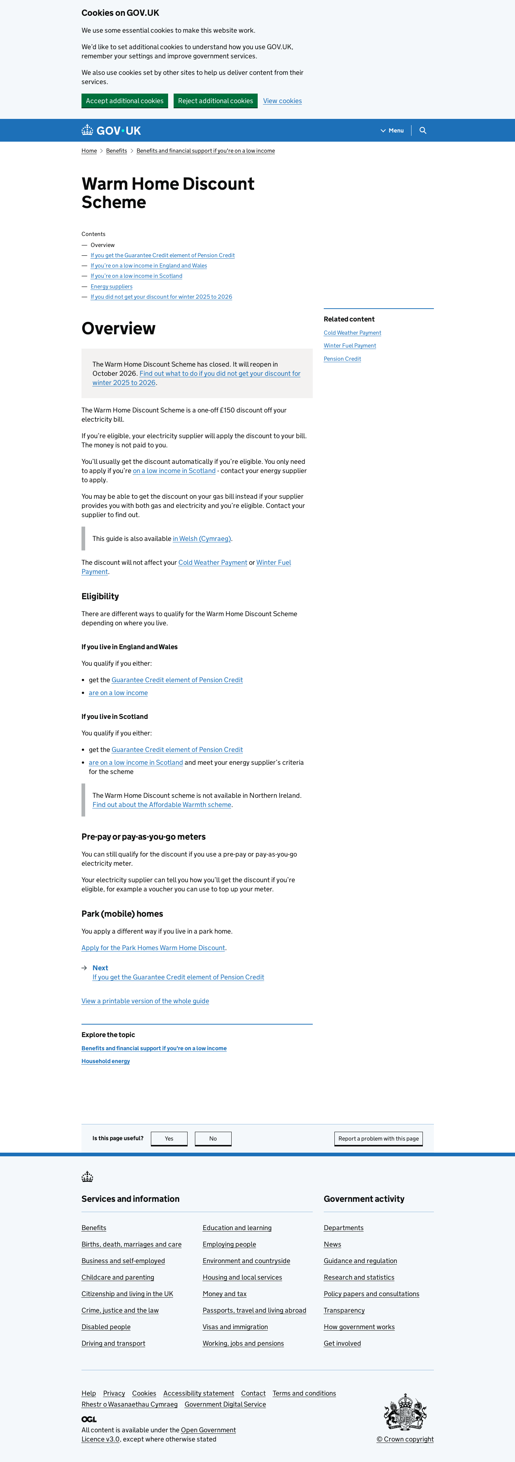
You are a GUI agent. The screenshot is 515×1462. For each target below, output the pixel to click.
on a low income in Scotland (174, 470)
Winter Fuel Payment (350, 345)
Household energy (105, 1061)
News (332, 1244)
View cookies (282, 100)
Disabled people (106, 1327)
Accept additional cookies (125, 101)
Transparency (344, 1310)
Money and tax (225, 1294)
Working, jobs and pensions (243, 1343)
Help (88, 1393)
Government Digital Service (225, 1404)
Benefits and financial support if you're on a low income (206, 150)
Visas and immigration (235, 1327)
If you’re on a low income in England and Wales (149, 265)
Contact (253, 1393)
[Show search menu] (422, 130)
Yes (176, 1138)
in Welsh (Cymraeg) (202, 538)
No (220, 1138)
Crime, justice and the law (120, 1310)
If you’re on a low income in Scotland (136, 275)
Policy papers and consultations (372, 1294)
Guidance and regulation (360, 1260)
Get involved (342, 1343)
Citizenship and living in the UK (127, 1294)
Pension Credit (342, 358)
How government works (359, 1327)
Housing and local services (242, 1277)
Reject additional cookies (215, 101)
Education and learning (237, 1227)
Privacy (114, 1393)
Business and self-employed (123, 1260)
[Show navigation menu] (392, 130)
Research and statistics (359, 1277)
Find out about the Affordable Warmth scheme (162, 804)
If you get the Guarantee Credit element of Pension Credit (163, 255)
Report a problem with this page (378, 1138)
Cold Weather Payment (212, 562)
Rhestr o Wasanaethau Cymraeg (129, 1404)
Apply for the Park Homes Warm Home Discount (153, 947)
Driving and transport (113, 1343)
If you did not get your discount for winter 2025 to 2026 (161, 296)
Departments (344, 1227)
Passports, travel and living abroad (255, 1310)
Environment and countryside (246, 1260)
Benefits (116, 150)
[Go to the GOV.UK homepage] (111, 130)
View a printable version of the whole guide (145, 1001)
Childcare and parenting (117, 1277)
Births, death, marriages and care (131, 1244)
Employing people (229, 1244)
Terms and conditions (304, 1393)
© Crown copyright (405, 1439)
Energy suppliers (112, 286)
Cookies (144, 1393)
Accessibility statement (198, 1393)
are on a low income (118, 692)
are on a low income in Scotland (136, 762)
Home (89, 150)
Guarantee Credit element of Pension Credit (177, 680)
